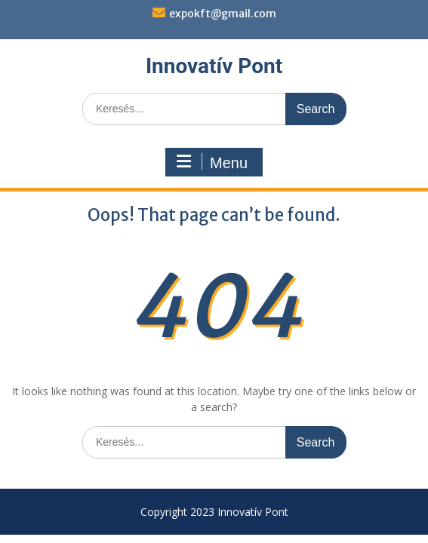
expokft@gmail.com (222, 13)
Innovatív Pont (214, 66)
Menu (212, 162)
